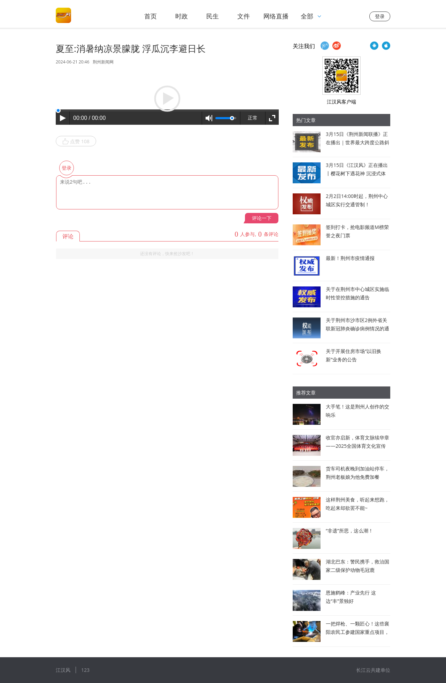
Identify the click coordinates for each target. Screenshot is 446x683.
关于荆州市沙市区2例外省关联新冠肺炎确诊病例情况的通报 (357, 328)
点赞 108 (76, 141)
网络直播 (276, 16)
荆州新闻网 (103, 62)
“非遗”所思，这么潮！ (349, 530)
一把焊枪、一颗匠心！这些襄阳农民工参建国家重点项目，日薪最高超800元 (357, 632)
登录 (380, 16)
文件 (243, 16)
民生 (212, 16)
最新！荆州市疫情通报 (350, 258)
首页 (150, 16)
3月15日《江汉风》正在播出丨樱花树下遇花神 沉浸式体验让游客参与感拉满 (357, 173)
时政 (181, 16)
